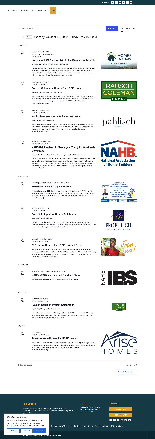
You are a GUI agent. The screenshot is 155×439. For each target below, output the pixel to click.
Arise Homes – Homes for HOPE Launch (55, 338)
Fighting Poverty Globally (60, 426)
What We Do (12, 10)
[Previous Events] (19, 37)
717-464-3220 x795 (86, 411)
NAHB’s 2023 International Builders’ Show (56, 275)
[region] (26, 424)
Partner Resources (101, 426)
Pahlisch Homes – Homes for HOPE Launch (57, 116)
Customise (13, 430)
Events (90, 426)
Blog (33, 10)
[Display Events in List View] (122, 28)
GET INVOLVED (121, 415)
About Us (24, 10)
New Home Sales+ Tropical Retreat (52, 186)
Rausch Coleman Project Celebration (53, 304)
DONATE (53, 10)
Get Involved (75, 426)
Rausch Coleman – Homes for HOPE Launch (57, 88)
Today (29, 37)
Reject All (26, 430)
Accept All (39, 430)
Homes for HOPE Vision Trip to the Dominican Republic (64, 60)
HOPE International (116, 426)
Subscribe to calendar (125, 372)
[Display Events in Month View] (128, 28)
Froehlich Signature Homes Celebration (54, 214)
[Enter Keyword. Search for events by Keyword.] (62, 28)
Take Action (41, 10)
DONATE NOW (121, 409)
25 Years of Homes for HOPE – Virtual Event (57, 245)
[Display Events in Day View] (133, 28)
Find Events (112, 28)
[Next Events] (23, 37)
